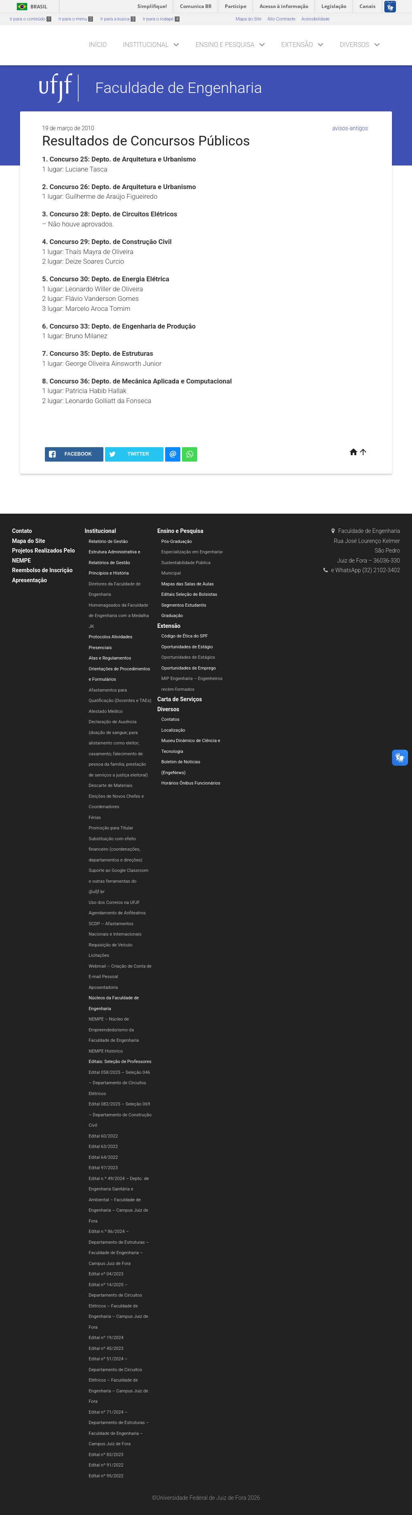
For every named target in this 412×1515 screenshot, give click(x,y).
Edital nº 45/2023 (106, 1348)
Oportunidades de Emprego (189, 668)
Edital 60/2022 (103, 1136)
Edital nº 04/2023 (106, 1274)
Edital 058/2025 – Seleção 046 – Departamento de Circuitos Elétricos (119, 1083)
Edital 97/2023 (103, 1167)
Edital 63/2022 (103, 1146)
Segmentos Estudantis (184, 605)
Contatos (171, 719)
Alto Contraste (281, 19)
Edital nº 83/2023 (106, 1454)
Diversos (355, 44)
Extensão (297, 44)
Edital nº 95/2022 (106, 1476)
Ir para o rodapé (161, 19)
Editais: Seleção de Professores (120, 1061)
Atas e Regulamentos (110, 658)
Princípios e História (109, 573)
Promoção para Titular (111, 828)
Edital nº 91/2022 (106, 1465)
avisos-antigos (350, 128)
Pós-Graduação (177, 541)
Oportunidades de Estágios (188, 657)
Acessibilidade (315, 19)
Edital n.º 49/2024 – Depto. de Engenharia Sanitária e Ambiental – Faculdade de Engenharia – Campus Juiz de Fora (119, 1200)
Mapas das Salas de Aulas (188, 584)
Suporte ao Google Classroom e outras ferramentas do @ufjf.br (118, 881)
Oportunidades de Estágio (187, 647)
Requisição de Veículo (110, 945)
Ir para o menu (76, 19)
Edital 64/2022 (103, 1157)
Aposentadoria (103, 987)
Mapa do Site (248, 19)
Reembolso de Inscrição (42, 570)
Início (98, 44)
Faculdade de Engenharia (178, 88)
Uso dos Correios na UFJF (114, 902)
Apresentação (29, 580)
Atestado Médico (106, 711)
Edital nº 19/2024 (106, 1337)
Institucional (146, 44)
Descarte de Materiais (110, 785)
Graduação (172, 615)
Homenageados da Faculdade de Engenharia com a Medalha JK (119, 616)
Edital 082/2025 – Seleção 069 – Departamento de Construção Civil (120, 1114)
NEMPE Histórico (106, 1051)
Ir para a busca (117, 19)
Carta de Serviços (180, 699)
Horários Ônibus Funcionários (191, 783)
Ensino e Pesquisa (225, 44)
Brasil (30, 6)
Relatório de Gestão (108, 541)
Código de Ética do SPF (185, 636)
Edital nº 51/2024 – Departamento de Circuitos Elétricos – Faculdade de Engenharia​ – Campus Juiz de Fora (118, 1380)
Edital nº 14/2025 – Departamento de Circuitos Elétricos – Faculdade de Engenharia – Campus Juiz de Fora (118, 1306)
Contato (22, 531)
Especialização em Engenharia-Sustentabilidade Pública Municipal (193, 562)
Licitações (99, 955)
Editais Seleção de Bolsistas (190, 594)
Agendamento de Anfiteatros (117, 913)
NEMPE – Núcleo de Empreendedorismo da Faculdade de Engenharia (114, 1030)
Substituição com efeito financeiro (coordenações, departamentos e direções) (115, 849)
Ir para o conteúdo (30, 19)
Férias (95, 817)
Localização (174, 730)
